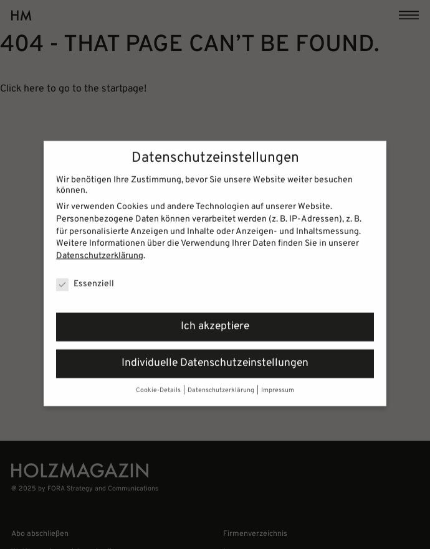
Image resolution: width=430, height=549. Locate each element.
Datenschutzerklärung (99, 250)
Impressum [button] (277, 385)
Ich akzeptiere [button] (215, 321)
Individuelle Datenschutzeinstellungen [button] (215, 358)
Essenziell (85, 278)
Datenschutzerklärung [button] (222, 385)
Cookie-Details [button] (159, 385)
